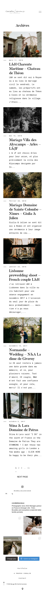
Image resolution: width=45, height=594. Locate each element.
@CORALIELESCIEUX (22, 489)
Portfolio (22, 568)
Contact (22, 578)
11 (28, 468)
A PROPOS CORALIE (22, 573)
